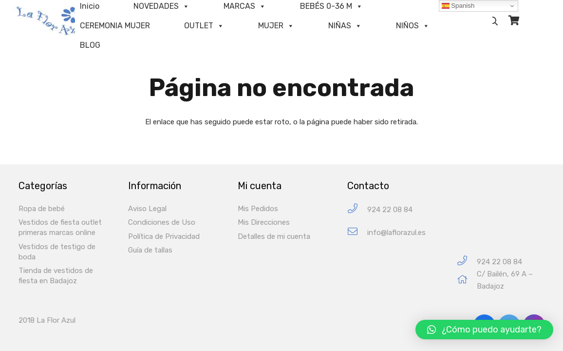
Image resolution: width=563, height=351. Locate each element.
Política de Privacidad (164, 236)
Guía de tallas (150, 250)
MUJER (270, 25)
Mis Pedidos (258, 208)
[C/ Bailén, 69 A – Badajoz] (467, 280)
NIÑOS (407, 25)
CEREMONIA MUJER (115, 25)
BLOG (90, 45)
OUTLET (198, 25)
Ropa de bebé (42, 208)
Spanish (458, 6)
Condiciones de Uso (161, 222)
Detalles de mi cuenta (274, 236)
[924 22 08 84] (357, 210)
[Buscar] (494, 21)
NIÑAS (339, 25)
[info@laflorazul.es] (357, 233)
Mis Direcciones (264, 222)
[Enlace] (56, 21)
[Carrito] (514, 20)
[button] (484, 329)
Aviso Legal (147, 208)
